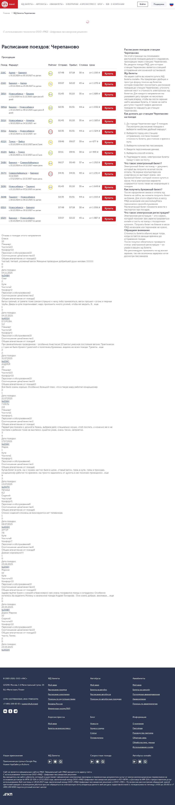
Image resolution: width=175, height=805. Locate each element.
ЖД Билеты (27, 4)
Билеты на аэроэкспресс (59, 728)
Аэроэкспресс (88, 4)
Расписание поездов (57, 690)
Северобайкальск (29, 162)
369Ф (3, 197)
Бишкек (30, 94)
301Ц (3, 131)
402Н (4, 152)
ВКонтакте (5, 711)
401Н (3, 141)
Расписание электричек (59, 694)
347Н (3, 173)
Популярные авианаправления (146, 694)
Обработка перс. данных (144, 742)
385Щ (4, 107)
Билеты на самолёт (141, 690)
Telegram (15, 711)
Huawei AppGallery (55, 762)
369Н (3, 186)
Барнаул (22, 72)
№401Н (6, 318)
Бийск (22, 141)
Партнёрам (138, 728)
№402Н (6, 527)
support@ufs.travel (30, 704)
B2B (107, 4)
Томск (12, 141)
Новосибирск (16, 94)
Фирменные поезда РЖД (59, 708)
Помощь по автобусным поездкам (105, 699)
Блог (100, 4)
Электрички (72, 4)
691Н (3, 207)
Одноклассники (10, 711)
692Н (3, 218)
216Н (3, 83)
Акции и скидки (97, 728)
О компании (117, 4)
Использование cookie (143, 747)
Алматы (30, 120)
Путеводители (96, 738)
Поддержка (159, 4)
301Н (3, 120)
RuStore (60, 762)
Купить (109, 73)
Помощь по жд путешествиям (61, 699)
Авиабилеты (56, 4)
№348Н (6, 275)
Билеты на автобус (98, 690)
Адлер (12, 72)
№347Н (6, 487)
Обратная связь (139, 738)
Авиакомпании (139, 699)
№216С (5, 361)
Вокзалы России (55, 704)
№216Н (5, 401)
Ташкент (30, 186)
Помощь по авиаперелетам (145, 704)
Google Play (50, 762)
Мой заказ (52, 685)
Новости (94, 724)
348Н (3, 162)
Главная (6, 13)
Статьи (93, 733)
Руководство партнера (143, 733)
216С (3, 72)
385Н (3, 94)
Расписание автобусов (100, 694)
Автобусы (41, 4)
